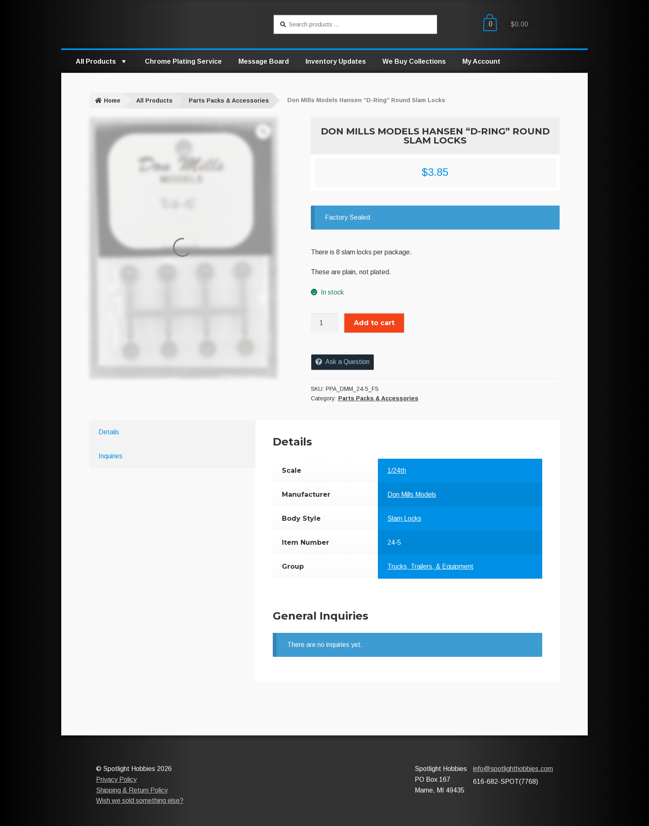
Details (109, 432)
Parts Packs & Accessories (229, 100)
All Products (102, 61)
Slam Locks (404, 518)
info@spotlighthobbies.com (513, 768)
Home (112, 100)
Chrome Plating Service (183, 61)
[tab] (158, 432)
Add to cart (374, 323)
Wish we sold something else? (139, 800)
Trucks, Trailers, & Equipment (430, 566)
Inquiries (111, 456)
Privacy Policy (116, 779)
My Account (481, 61)
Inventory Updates (335, 61)
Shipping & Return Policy (132, 790)
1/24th (396, 470)
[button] (123, 61)
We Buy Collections (414, 61)
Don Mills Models (411, 494)
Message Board (263, 61)
